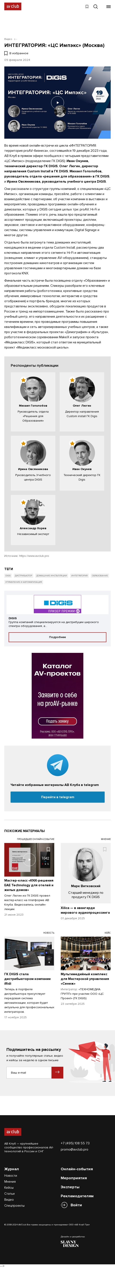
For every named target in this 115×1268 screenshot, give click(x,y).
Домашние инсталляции (51, 575)
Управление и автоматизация (23, 582)
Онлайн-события (77, 1168)
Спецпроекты (14, 1205)
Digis (8, 575)
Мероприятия (74, 1177)
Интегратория (79, 575)
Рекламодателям (77, 1195)
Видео (9, 1199)
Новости (10, 1175)
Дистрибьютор (23, 575)
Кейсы (9, 1187)
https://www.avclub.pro (34, 555)
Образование (100, 575)
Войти (76, 1204)
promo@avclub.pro (74, 1149)
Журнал (11, 1168)
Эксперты (70, 1186)
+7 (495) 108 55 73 (75, 1143)
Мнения (10, 1181)
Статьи (9, 1193)
